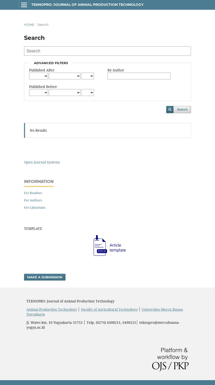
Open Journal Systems (42, 162)
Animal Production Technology (51, 309)
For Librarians (34, 207)
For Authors (33, 200)
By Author (116, 70)
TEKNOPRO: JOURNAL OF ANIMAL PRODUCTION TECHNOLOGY (87, 4)
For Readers (33, 193)
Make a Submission (44, 277)
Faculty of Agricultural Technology (109, 309)
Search (182, 109)
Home (29, 24)
